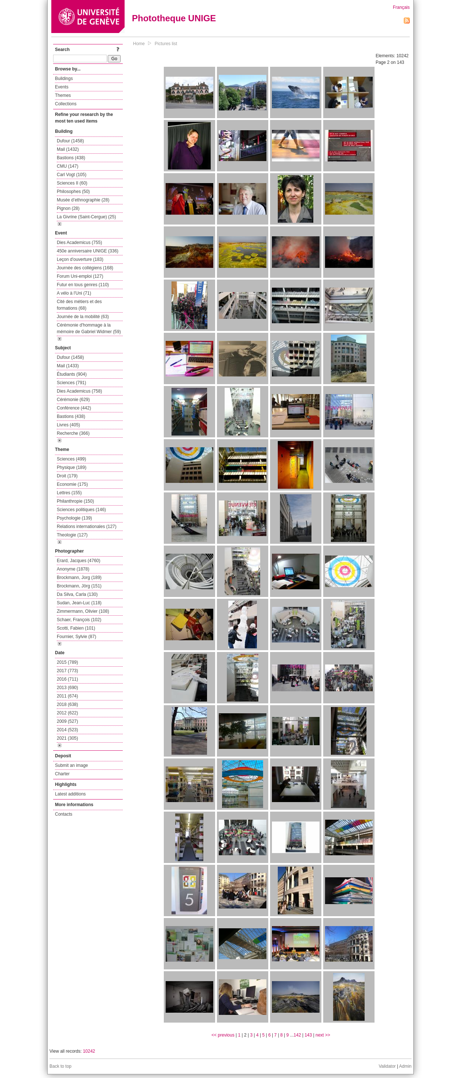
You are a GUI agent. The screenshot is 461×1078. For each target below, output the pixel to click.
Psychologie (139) (74, 518)
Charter (62, 773)
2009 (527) (67, 721)
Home (139, 43)
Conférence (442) (74, 408)
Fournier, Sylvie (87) (76, 636)
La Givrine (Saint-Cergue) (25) (86, 216)
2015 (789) (67, 662)
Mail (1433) (68, 365)
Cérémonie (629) (73, 399)
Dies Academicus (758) (79, 391)
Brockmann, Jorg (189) (79, 577)
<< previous (223, 1035)
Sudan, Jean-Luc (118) (79, 602)
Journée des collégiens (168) (85, 267)
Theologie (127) (72, 535)
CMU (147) (67, 166)
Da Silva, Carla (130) (77, 594)
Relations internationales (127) (87, 526)
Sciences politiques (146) (81, 509)
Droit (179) (67, 475)
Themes (63, 95)
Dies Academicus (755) (79, 242)
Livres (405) (68, 424)
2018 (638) (67, 704)
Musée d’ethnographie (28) (83, 200)
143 (308, 1035)
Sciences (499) (71, 459)
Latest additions (70, 794)
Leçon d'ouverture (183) (80, 259)
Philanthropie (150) (75, 501)
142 (297, 1035)
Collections (66, 103)
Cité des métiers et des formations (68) (79, 305)
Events (62, 87)
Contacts (63, 814)
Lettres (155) (69, 492)
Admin (405, 1066)
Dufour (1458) (70, 140)
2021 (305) (67, 738)
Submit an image (71, 765)
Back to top (60, 1066)
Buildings (64, 78)
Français (401, 7)
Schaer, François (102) (79, 619)
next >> (323, 1035)
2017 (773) (67, 670)
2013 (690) (67, 687)
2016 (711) (67, 679)
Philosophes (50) (73, 191)
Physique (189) (71, 467)
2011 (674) (67, 696)
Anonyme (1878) (73, 569)
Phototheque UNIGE (174, 18)
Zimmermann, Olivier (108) (83, 611)
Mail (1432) (68, 149)
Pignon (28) (68, 208)
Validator (387, 1066)
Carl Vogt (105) (71, 174)
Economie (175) (72, 484)
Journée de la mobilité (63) (83, 316)
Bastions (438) (71, 157)
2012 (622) (67, 712)
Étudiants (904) (71, 374)
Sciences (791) (71, 382)
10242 (89, 1051)
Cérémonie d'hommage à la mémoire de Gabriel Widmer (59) (89, 328)
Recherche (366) (73, 433)
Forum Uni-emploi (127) (80, 276)
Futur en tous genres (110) (83, 284)
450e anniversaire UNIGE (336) (87, 251)
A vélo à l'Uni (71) (74, 293)
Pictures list (166, 43)
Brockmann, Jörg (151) (79, 586)
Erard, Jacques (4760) (78, 560)
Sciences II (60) (72, 183)
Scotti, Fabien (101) (76, 628)
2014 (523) (67, 729)
